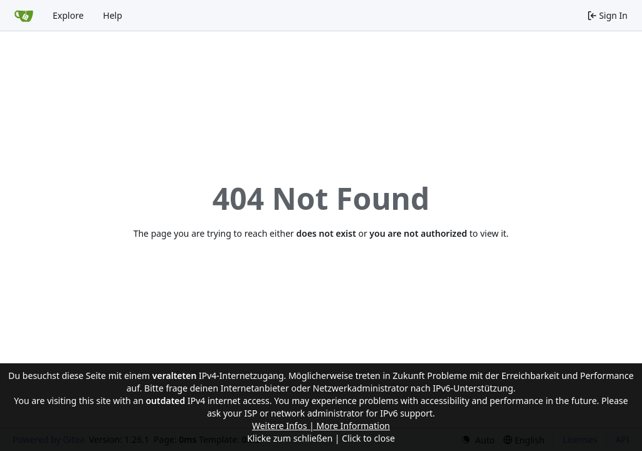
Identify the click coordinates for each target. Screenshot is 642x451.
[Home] (23, 15)
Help (112, 15)
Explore (68, 15)
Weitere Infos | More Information (321, 426)
